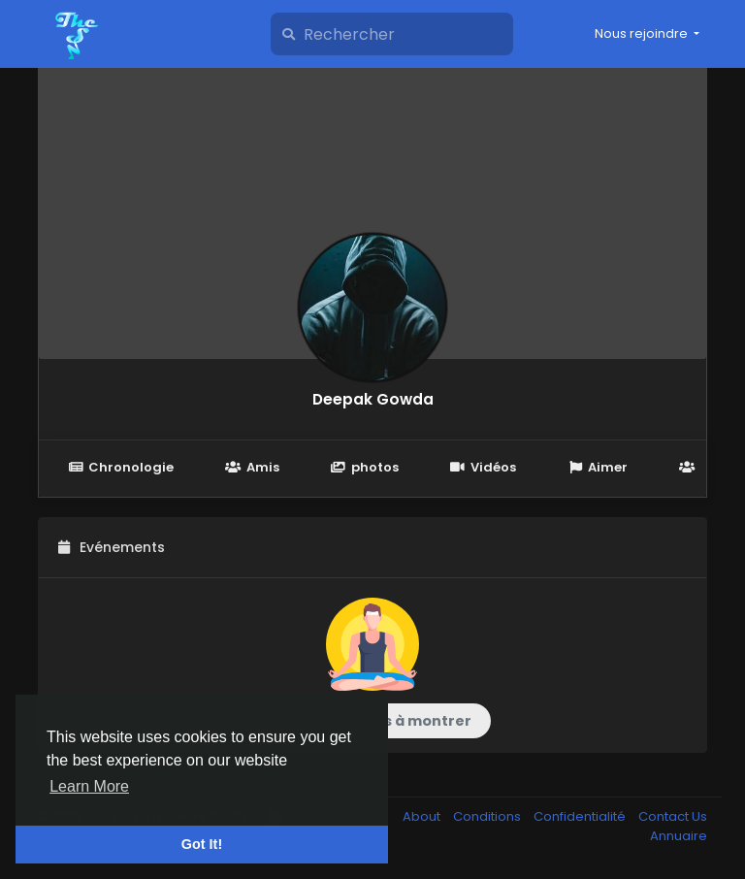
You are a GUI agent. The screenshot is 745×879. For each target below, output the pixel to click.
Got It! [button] (201, 844)
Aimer (597, 467)
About (423, 816)
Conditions (488, 816)
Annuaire (678, 836)
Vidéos (483, 467)
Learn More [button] (89, 786)
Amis (251, 467)
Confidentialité (581, 816)
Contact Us (672, 816)
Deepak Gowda (373, 399)
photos (365, 467)
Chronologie (121, 467)
